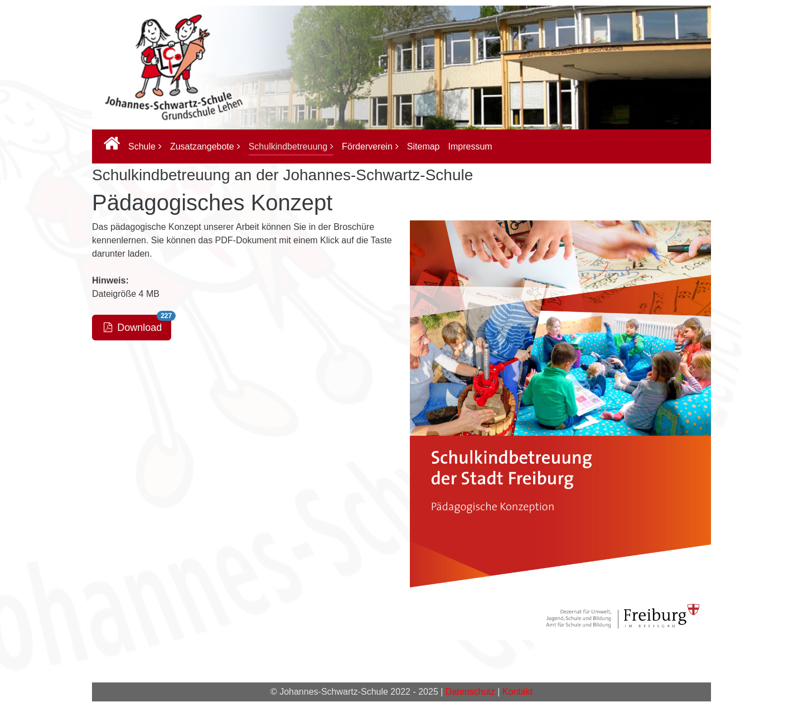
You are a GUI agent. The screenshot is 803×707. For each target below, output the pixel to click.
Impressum (470, 146)
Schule (142, 146)
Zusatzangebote (202, 146)
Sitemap (423, 146)
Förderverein (367, 146)
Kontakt (517, 691)
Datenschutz (470, 691)
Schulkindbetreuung (288, 146)
